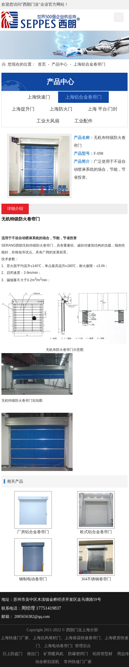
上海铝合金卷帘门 (89, 64)
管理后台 (83, 646)
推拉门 (33, 654)
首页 (42, 64)
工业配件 (83, 120)
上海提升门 (23, 109)
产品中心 (59, 64)
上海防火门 (61, 109)
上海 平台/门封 (102, 109)
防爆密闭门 (78, 654)
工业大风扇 (47, 120)
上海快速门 (38, 97)
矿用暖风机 (54, 654)
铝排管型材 (102, 654)
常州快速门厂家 (78, 662)
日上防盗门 (12, 654)
